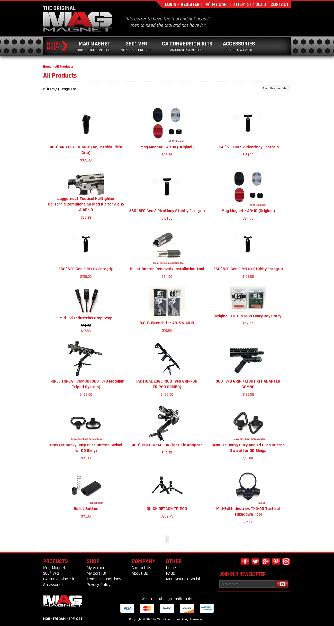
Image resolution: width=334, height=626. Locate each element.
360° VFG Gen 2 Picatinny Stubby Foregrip (167, 211)
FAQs (170, 573)
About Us (140, 573)
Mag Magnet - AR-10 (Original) (248, 211)
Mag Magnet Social (183, 579)
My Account (97, 568)
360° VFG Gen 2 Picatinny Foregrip (248, 147)
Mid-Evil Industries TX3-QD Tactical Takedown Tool (248, 511)
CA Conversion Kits (187, 46)
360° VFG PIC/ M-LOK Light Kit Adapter (167, 445)
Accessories (239, 46)
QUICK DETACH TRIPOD (167, 508)
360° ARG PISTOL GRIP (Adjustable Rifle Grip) (86, 149)
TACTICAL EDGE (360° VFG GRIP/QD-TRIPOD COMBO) (167, 384)
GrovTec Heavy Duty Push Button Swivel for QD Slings (86, 447)
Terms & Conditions (104, 579)
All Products (64, 66)
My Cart (220, 4)
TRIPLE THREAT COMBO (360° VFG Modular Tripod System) (86, 384)
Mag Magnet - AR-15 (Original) (167, 147)
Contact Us (141, 568)
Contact (280, 4)
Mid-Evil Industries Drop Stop (86, 318)
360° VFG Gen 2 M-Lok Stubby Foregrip (248, 269)
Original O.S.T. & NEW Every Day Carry (248, 316)
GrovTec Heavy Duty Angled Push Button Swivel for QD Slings (248, 447)
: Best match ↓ (276, 88)
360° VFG (136, 46)
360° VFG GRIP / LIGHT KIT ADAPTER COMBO (248, 384)
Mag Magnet (94, 46)
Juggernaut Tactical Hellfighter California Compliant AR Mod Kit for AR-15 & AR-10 (86, 204)
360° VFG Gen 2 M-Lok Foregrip (86, 269)
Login (170, 4)
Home (47, 66)
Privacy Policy (98, 584)
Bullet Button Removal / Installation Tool (167, 269)
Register (190, 4)
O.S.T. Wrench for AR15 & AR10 (167, 323)
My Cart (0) (96, 573)
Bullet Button (86, 508)
